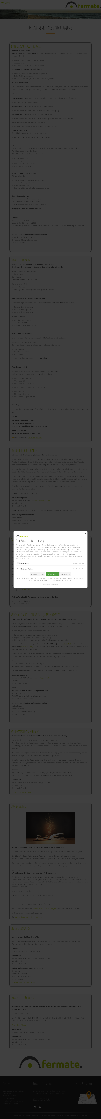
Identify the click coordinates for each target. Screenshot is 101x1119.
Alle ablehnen (65, 574)
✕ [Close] (85, 533)
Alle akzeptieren (52, 574)
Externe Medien (27, 569)
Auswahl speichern (37, 574)
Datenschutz (54, 584)
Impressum (46, 584)
